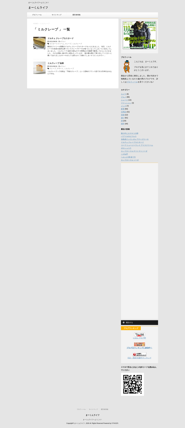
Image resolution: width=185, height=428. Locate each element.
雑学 (122, 124)
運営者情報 (76, 15)
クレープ (68, 44)
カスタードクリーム (57, 44)
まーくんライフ (38, 7)
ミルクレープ (77, 44)
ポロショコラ (126, 148)
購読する (128, 322)
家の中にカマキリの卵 (129, 133)
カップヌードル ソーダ (130, 160)
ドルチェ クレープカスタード (60, 38)
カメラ (123, 94)
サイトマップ (56, 15)
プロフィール (37, 15)
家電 (122, 109)
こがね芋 (124, 154)
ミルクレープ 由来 (55, 63)
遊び (122, 118)
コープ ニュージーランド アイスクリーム (137, 145)
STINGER (115, 423)
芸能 (122, 115)
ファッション (126, 103)
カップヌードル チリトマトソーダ (134, 151)
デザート (60, 68)
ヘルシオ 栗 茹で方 (128, 157)
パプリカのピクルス (129, 136)
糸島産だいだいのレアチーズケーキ (135, 139)
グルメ (63, 41)
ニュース (124, 100)
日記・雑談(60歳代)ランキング (139, 358)
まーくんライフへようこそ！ (92, 419)
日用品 (123, 112)
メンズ (123, 106)
